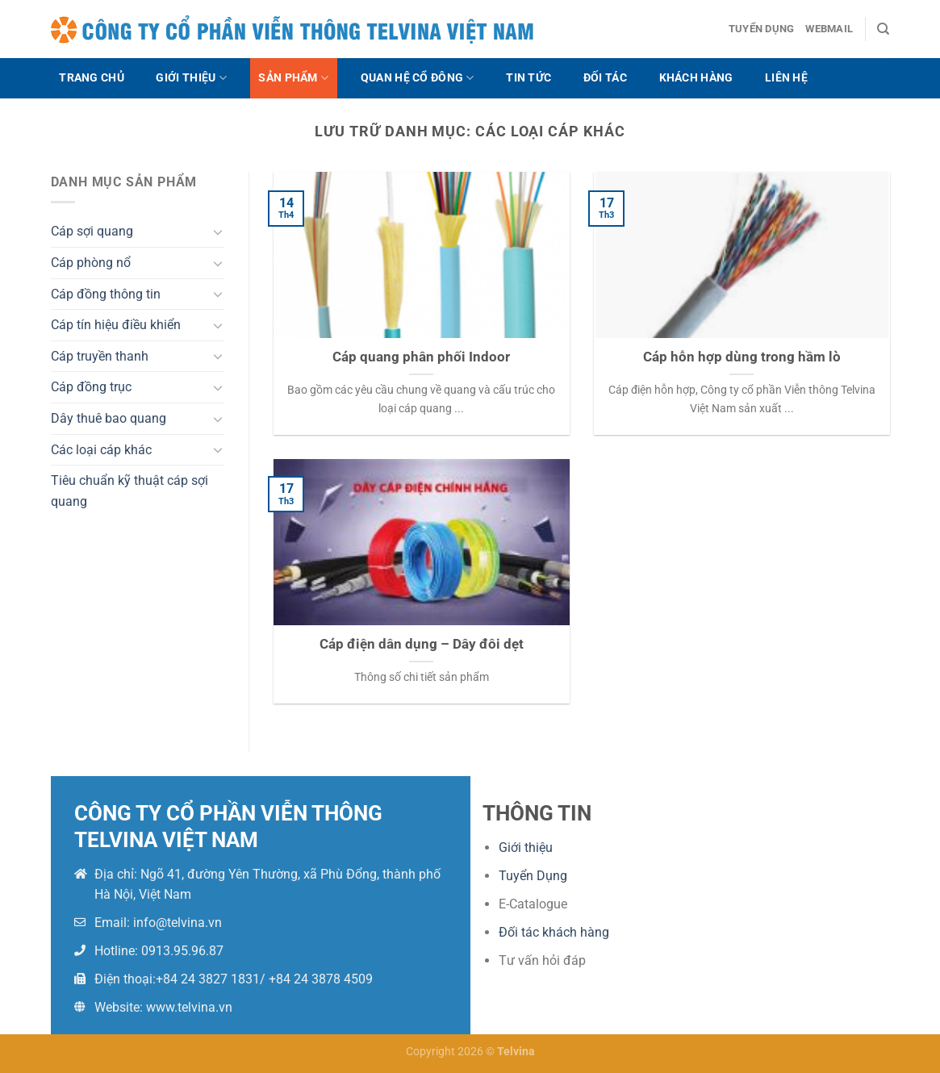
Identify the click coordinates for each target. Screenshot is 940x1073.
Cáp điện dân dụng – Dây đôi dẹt (422, 644)
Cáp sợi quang (92, 231)
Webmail (829, 29)
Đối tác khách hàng (554, 932)
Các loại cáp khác (101, 449)
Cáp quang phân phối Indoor (421, 357)
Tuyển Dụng (533, 875)
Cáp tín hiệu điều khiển (116, 324)
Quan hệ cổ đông (417, 78)
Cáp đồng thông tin (106, 294)
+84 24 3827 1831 (208, 979)
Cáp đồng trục (91, 387)
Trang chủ (91, 78)
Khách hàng (696, 78)
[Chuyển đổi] (217, 231)
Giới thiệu (191, 78)
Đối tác (605, 78)
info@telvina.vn (177, 922)
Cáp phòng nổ (91, 262)
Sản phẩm (293, 78)
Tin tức (528, 78)
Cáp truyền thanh (99, 356)
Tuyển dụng (762, 29)
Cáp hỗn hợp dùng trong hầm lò (742, 357)
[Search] (883, 29)
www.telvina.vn (189, 1007)
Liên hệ (786, 78)
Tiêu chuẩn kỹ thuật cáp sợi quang (129, 491)
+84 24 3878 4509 (321, 979)
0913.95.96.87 (182, 950)
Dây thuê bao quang (108, 418)
